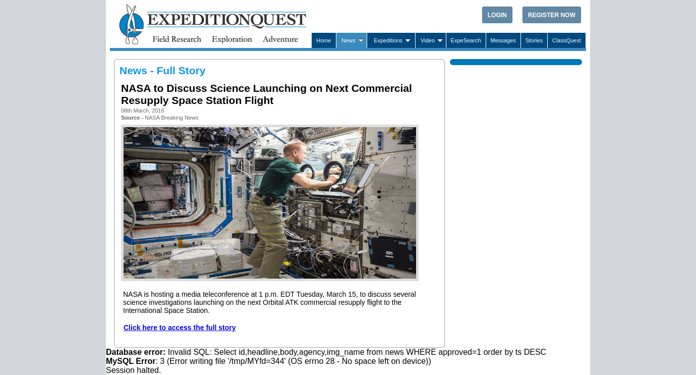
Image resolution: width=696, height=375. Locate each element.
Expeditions (388, 40)
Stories (534, 40)
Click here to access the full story (180, 328)
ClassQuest (566, 40)
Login (497, 15)
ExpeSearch (466, 40)
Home (323, 40)
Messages (503, 40)
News (348, 40)
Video (428, 40)
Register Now (551, 15)
